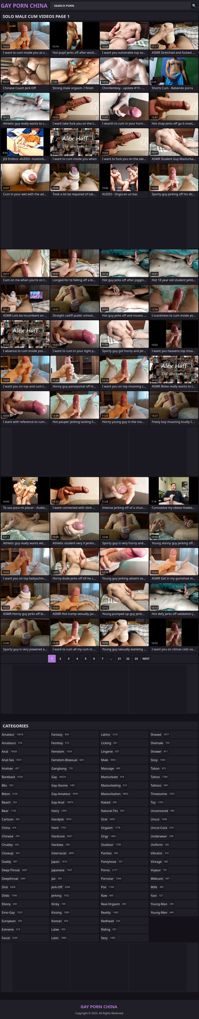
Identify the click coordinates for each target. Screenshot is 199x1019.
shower (160, 751)
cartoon (11, 819)
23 (136, 658)
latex (58, 929)
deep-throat (15, 870)
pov (108, 887)
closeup (11, 853)
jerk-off (61, 887)
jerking (60, 895)
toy (157, 802)
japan (59, 862)
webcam (161, 878)
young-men (163, 912)
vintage (160, 862)
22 (127, 658)
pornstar (111, 878)
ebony (10, 904)
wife (157, 887)
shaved (160, 734)
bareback (13, 777)
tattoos (160, 785)
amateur (13, 734)
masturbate (113, 777)
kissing (60, 912)
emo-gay (12, 912)
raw (107, 895)
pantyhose (112, 862)
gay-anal (62, 802)
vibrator (160, 853)
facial (10, 938)
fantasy (60, 734)
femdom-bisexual (68, 760)
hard (59, 828)
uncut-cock (163, 828)
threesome (163, 794)
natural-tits (113, 811)
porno (109, 870)
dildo (10, 895)
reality (110, 912)
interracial (63, 853)
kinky (58, 904)
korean (60, 921)
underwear (162, 836)
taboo (159, 768)
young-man (163, 904)
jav (57, 878)
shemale (161, 743)
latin (59, 938)
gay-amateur (65, 794)
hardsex (61, 845)
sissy (158, 760)
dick (9, 887)
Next (146, 658)
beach (10, 802)
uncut (159, 819)
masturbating (114, 785)
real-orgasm (114, 904)
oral (108, 819)
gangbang (62, 768)
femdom (62, 751)
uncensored (163, 811)
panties (110, 853)
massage (111, 768)
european (12, 921)
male (109, 760)
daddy (10, 862)
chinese (11, 836)
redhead (111, 921)
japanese (62, 870)
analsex (11, 768)
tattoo (159, 777)
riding (109, 929)
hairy (59, 811)
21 (119, 658)
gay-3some (63, 785)
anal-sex (12, 760)
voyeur (159, 870)
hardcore (62, 836)
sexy (108, 938)
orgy (109, 836)
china (9, 828)
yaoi (157, 895)
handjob (61, 819)
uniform (160, 845)
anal (10, 751)
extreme (11, 929)
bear (9, 811)
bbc (8, 785)
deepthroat (14, 878)
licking (109, 743)
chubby (11, 845)
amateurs (12, 743)
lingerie (110, 751)
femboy (60, 743)
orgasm (111, 828)
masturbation (115, 794)
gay (59, 777)
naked (109, 802)
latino (110, 734)
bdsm (10, 794)
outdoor (111, 845)
